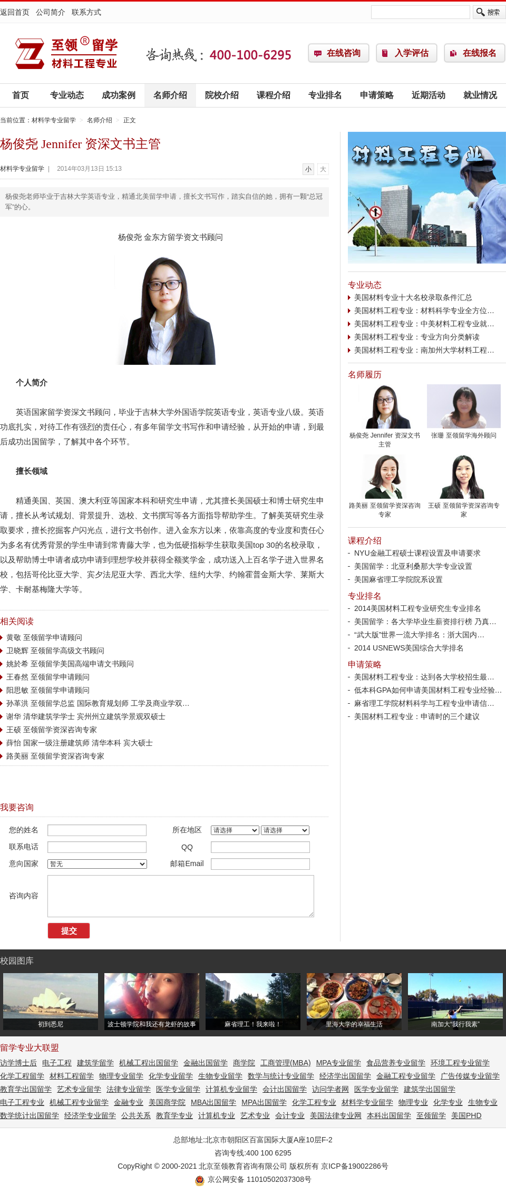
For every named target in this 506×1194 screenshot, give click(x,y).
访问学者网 (330, 1089)
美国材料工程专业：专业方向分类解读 (417, 337)
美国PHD (466, 1115)
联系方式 (86, 12)
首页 (20, 95)
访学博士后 (18, 1063)
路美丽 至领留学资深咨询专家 (55, 756)
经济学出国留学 (345, 1076)
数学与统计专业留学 (281, 1076)
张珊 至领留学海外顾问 (464, 432)
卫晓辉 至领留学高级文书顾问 (55, 650)
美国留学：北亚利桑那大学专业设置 (413, 566)
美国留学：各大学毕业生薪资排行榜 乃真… (425, 621)
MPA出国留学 (263, 1102)
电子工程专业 (22, 1102)
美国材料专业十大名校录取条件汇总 (413, 297)
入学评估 (412, 52)
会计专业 (290, 1115)
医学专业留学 (178, 1089)
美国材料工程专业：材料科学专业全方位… (424, 310)
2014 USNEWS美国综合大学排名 (409, 648)
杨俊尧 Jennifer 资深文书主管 (385, 436)
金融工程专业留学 (405, 1076)
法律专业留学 (128, 1089)
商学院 (244, 1063)
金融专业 (128, 1102)
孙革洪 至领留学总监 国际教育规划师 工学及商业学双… (98, 703)
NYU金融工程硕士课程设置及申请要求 (417, 553)
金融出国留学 (205, 1063)
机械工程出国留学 (148, 1063)
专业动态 (67, 95)
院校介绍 (222, 95)
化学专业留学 (171, 1076)
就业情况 (480, 95)
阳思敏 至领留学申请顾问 (48, 690)
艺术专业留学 (79, 1089)
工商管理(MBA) (285, 1063)
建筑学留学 (95, 1063)
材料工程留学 (72, 1076)
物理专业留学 (121, 1076)
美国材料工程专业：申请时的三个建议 (417, 716)
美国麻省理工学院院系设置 (398, 579)
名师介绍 (170, 95)
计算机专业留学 (231, 1089)
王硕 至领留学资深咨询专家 (51, 729)
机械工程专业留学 (79, 1102)
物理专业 (413, 1102)
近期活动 (428, 95)
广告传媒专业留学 (470, 1076)
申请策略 (377, 95)
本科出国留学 (389, 1115)
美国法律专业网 (336, 1115)
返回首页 (15, 12)
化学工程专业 (314, 1102)
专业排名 (325, 95)
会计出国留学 (284, 1089)
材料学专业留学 (65, 53)
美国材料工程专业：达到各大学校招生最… (424, 677)
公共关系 (136, 1115)
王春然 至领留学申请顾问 (48, 677)
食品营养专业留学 (395, 1063)
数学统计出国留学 (29, 1115)
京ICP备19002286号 (354, 1166)
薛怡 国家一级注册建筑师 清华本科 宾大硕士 (79, 743)
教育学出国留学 (26, 1089)
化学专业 (448, 1102)
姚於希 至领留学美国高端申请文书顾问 (70, 663)
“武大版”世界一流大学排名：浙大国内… (419, 634)
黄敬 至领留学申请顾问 (44, 637)
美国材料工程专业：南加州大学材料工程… (424, 350)
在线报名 (480, 52)
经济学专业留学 (90, 1115)
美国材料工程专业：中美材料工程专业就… (424, 323)
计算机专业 (216, 1115)
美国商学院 (167, 1102)
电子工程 (57, 1063)
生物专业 (483, 1102)
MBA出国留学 (213, 1102)
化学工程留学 (22, 1076)
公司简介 (50, 12)
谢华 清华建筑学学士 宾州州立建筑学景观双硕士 (86, 716)
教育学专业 (174, 1115)
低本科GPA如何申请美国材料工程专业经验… (428, 690)
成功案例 (118, 95)
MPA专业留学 (338, 1063)
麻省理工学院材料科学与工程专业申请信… (424, 703)
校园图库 (17, 960)
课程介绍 (273, 95)
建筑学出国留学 (429, 1089)
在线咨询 (344, 52)
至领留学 (431, 1115)
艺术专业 (255, 1115)
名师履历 (365, 374)
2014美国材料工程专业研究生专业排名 (417, 608)
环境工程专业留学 (460, 1063)
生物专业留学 (220, 1076)
